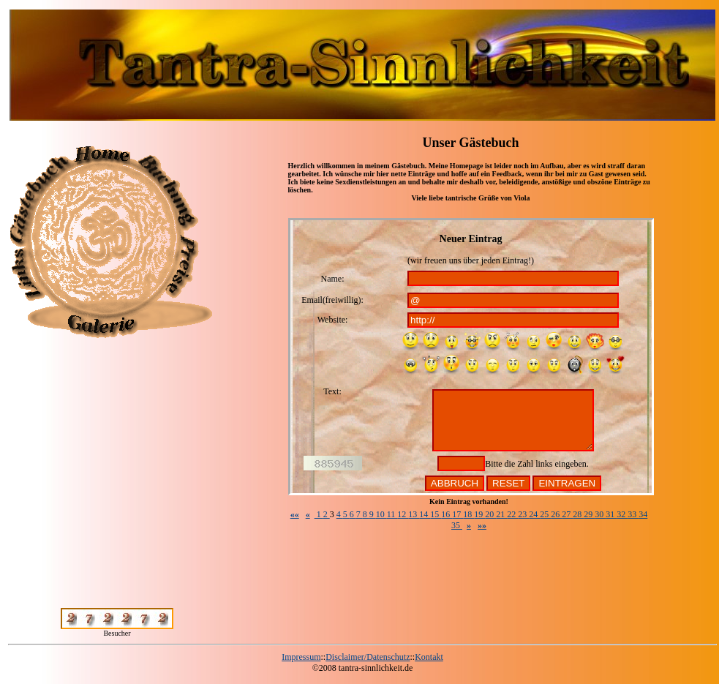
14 (424, 514)
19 (479, 514)
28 (578, 514)
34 (643, 514)
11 (392, 514)
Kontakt (429, 657)
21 (501, 514)
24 (534, 514)
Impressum (301, 657)
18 (468, 514)
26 (556, 514)
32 (622, 514)
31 (611, 514)
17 (457, 514)
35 (456, 525)
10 (381, 514)
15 (435, 514)
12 (402, 514)
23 (523, 514)
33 (633, 514)
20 (490, 514)
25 (545, 514)
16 (446, 514)
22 (512, 514)
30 (600, 514)
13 (413, 514)
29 (589, 514)
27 (567, 514)
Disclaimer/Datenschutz (367, 657)
